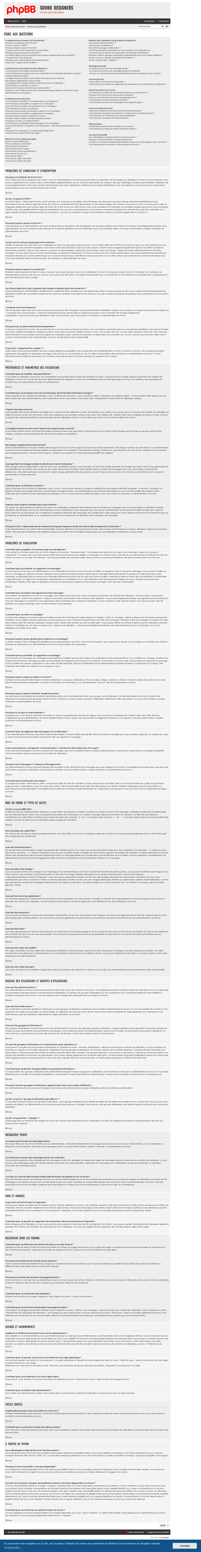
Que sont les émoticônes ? (17, 146)
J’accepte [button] (185, 1546)
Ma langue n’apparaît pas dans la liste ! (23, 81)
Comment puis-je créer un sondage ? (22, 108)
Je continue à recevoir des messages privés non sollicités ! (114, 71)
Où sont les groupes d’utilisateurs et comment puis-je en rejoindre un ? (120, 50)
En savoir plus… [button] (13, 1547)
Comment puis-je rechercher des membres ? (108, 100)
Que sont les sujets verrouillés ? (19, 158)
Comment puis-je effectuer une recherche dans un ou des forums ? (118, 92)
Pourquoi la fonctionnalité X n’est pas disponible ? (111, 139)
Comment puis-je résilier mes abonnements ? (109, 118)
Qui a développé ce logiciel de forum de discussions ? (113, 137)
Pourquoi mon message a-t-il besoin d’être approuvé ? (29, 131)
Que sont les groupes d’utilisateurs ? (105, 48)
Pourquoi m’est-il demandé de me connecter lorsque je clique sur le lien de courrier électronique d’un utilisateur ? (42, 91)
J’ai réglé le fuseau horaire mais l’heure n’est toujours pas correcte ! (34, 78)
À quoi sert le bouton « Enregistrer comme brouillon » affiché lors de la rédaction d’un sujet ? (42, 127)
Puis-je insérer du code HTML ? (18, 144)
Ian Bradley (164, 1537)
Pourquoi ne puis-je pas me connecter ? (23, 53)
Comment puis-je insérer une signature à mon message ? (31, 106)
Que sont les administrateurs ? (102, 43)
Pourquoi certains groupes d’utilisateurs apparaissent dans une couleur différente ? (126, 55)
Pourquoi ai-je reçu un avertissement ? (22, 121)
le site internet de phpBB (87, 453)
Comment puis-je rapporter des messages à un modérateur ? (32, 123)
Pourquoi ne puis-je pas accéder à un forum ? (25, 116)
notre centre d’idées (15, 1472)
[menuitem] (23, 21)
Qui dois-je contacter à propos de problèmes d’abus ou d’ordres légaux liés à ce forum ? (128, 142)
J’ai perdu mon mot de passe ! (18, 58)
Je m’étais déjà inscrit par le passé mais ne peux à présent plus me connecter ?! (40, 55)
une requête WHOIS (115, 1488)
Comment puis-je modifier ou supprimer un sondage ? (29, 113)
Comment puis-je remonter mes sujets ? (23, 133)
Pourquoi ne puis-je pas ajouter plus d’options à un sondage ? (33, 111)
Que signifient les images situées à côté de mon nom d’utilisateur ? (35, 83)
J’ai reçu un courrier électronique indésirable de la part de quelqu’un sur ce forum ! (125, 73)
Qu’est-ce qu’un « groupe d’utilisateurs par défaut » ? (112, 58)
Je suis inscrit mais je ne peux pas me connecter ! (27, 50)
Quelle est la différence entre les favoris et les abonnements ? (115, 111)
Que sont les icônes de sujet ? (18, 161)
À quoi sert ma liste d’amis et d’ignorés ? (107, 82)
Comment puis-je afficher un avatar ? (22, 85)
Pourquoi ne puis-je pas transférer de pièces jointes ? (28, 118)
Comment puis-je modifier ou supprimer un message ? (29, 104)
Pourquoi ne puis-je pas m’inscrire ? (21, 48)
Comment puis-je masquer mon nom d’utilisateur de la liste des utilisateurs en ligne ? (43, 73)
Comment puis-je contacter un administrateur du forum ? (114, 144)
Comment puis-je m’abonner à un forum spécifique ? (112, 115)
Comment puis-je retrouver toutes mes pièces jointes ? (113, 129)
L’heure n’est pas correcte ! (16, 76)
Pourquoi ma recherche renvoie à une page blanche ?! (113, 97)
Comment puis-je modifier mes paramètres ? (25, 71)
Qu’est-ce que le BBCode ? (17, 141)
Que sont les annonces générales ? (20, 151)
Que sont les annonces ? (16, 153)
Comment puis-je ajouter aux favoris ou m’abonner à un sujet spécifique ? (122, 113)
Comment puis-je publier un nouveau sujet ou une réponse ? (32, 101)
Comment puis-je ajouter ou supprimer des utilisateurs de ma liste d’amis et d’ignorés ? (127, 84)
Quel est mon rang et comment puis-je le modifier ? (28, 88)
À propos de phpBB (145, 1455)
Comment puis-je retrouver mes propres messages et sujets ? (116, 102)
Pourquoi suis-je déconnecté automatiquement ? (27, 60)
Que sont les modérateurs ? (101, 45)
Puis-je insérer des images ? (17, 149)
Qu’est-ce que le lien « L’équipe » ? (103, 60)
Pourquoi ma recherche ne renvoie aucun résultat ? (111, 95)
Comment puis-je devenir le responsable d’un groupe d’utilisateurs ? (119, 53)
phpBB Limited (83, 1453)
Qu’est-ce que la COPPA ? (16, 45)
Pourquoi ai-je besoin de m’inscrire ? (21, 43)
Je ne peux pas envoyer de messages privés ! (108, 68)
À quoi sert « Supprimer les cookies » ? (21, 62)
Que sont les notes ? (14, 156)
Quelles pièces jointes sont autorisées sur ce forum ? (112, 126)
